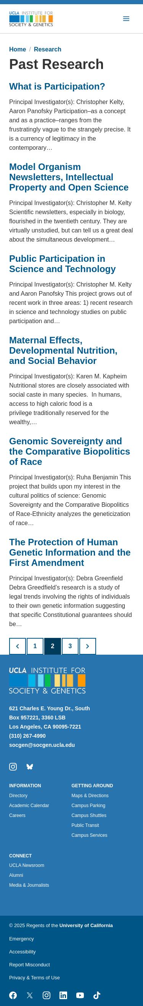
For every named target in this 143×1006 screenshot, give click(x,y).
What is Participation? (57, 86)
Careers (17, 815)
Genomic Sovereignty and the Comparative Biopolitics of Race (69, 451)
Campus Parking (89, 805)
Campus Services (90, 835)
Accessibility (22, 952)
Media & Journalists (29, 885)
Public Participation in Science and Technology (62, 263)
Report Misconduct (29, 965)
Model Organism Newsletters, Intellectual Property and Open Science (69, 177)
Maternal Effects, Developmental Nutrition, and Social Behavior (63, 350)
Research (47, 49)
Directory (18, 795)
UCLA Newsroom (26, 865)
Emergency (21, 939)
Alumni (16, 875)
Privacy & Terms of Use (34, 977)
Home (17, 49)
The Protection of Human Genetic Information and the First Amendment (70, 552)
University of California (86, 925)
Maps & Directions (90, 795)
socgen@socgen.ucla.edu (42, 745)
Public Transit (85, 825)
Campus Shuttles (89, 815)
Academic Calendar (29, 805)
